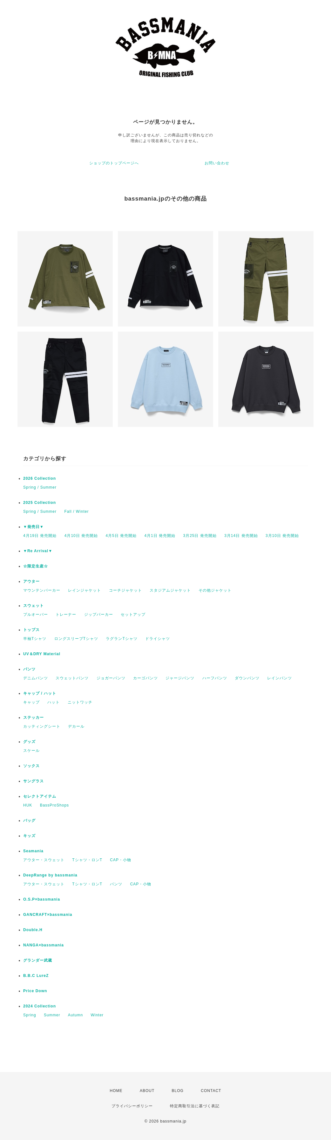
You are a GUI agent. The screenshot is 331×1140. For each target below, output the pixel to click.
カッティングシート (41, 726)
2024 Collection (39, 1006)
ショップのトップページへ (114, 163)
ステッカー (33, 717)
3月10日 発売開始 (282, 535)
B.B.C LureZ (36, 975)
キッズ (29, 836)
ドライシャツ (157, 638)
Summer (52, 1015)
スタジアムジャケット (170, 590)
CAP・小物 (120, 860)
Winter (97, 1015)
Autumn (75, 1015)
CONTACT (211, 1090)
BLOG (178, 1090)
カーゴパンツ (145, 678)
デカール (76, 726)
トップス (31, 630)
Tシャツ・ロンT (87, 860)
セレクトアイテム (39, 796)
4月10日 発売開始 (81, 535)
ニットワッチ (80, 702)
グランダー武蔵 (37, 960)
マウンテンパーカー (41, 590)
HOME (116, 1090)
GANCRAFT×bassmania (47, 914)
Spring (29, 1015)
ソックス (31, 766)
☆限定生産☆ (35, 566)
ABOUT (147, 1090)
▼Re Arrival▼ (37, 551)
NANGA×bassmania (43, 945)
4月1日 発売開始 (159, 535)
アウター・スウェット (43, 860)
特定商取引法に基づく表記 (195, 1106)
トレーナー (66, 614)
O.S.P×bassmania (41, 899)
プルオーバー (35, 614)
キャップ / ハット (39, 693)
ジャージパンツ (180, 678)
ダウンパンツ (247, 678)
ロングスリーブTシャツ (76, 638)
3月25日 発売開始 (199, 535)
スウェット (33, 605)
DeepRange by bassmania (50, 875)
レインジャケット (84, 590)
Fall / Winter (76, 511)
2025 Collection (39, 502)
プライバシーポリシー (132, 1106)
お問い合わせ (217, 163)
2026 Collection (39, 478)
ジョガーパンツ (111, 678)
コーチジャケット (125, 590)
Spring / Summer (40, 487)
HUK (27, 805)
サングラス (33, 781)
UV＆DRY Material (41, 654)
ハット (53, 702)
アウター (31, 581)
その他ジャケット (215, 590)
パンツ (29, 669)
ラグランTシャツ (121, 638)
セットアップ (133, 614)
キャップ (31, 702)
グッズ (29, 741)
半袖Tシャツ (34, 638)
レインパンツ (279, 678)
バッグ (29, 820)
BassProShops (54, 805)
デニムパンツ (35, 678)
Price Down (35, 991)
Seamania (33, 851)
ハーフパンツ (214, 678)
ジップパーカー (98, 614)
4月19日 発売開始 (40, 535)
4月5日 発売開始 (121, 535)
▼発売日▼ (33, 527)
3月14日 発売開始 (241, 535)
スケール (31, 750)
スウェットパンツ (72, 678)
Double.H (33, 930)
